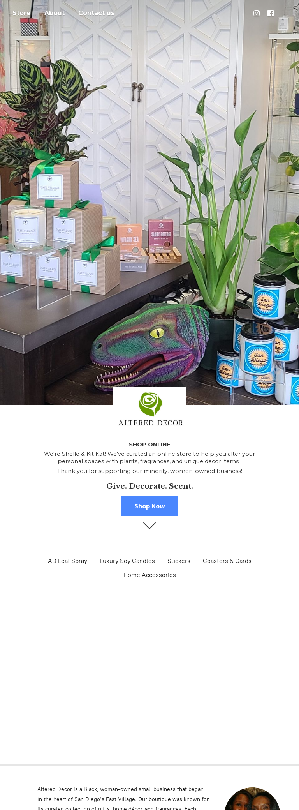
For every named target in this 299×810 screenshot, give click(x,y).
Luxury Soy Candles (127, 561)
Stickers (178, 561)
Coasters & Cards (227, 561)
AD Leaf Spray (67, 561)
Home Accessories (149, 575)
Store (21, 13)
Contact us (96, 13)
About (54, 13)
